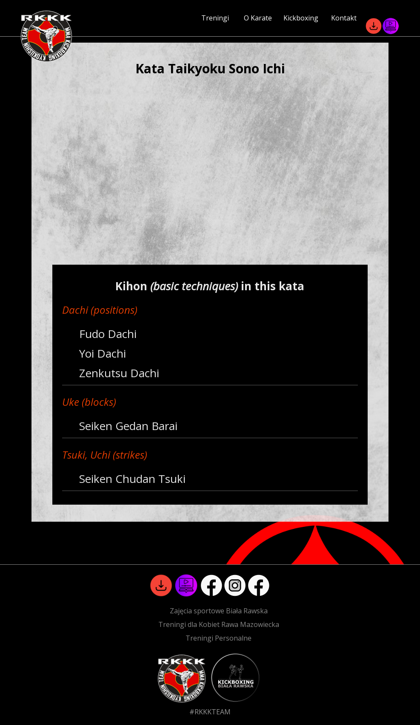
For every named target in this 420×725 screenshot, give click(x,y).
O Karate (258, 18)
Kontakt (344, 18)
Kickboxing (300, 18)
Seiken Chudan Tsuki (132, 478)
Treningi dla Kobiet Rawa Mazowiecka (218, 624)
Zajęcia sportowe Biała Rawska (219, 610)
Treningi (215, 18)
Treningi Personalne (218, 638)
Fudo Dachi (108, 333)
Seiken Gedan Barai (128, 425)
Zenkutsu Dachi (119, 373)
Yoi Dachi (102, 353)
